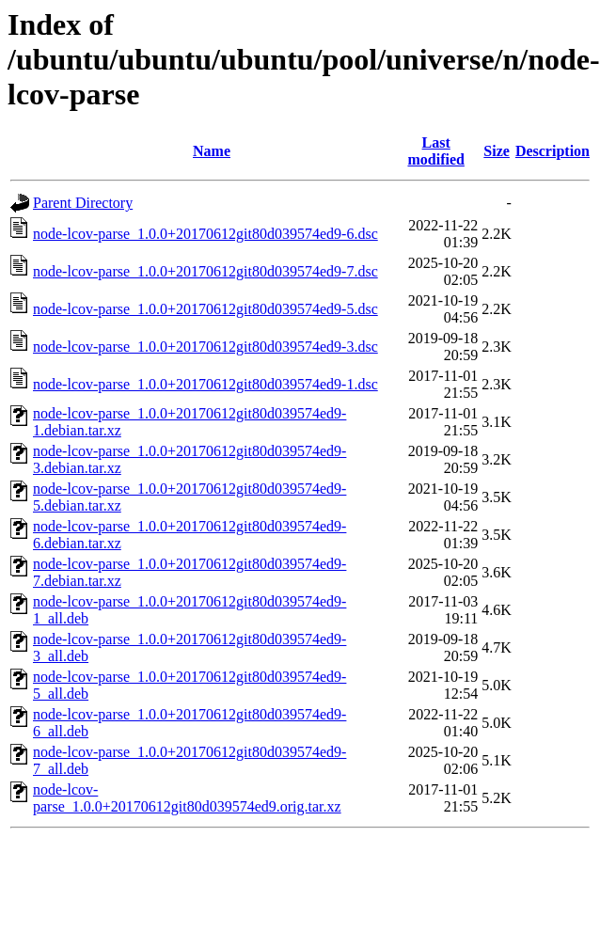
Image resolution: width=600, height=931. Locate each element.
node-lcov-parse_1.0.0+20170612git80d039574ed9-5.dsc (205, 309)
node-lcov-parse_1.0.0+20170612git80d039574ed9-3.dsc (205, 347)
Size (496, 151)
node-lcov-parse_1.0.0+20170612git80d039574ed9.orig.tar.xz (187, 797)
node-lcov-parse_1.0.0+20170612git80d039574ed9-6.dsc (205, 234)
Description (552, 151)
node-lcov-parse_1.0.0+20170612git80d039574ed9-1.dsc (205, 384)
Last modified (435, 150)
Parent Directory (83, 203)
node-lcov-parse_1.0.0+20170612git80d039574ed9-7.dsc (205, 271)
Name (211, 151)
